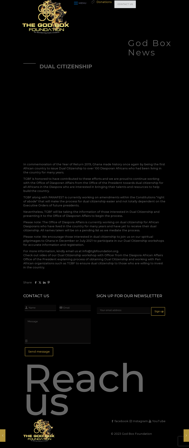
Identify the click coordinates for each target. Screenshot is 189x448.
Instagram (138, 421)
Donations (104, 2)
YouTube (157, 421)
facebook (119, 421)
